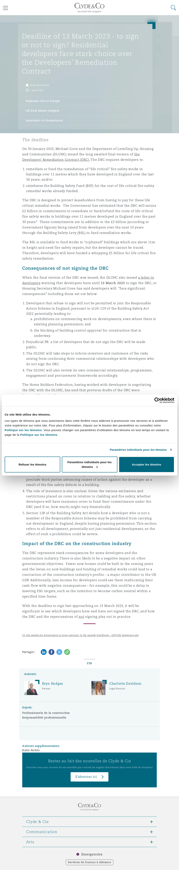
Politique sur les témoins (38, 434)
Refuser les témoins (32, 464)
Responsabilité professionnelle (44, 717)
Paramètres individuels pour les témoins (138, 449)
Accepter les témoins (146, 464)
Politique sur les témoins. (24, 429)
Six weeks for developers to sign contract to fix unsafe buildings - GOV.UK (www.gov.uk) (82, 635)
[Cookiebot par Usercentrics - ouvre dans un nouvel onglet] (157, 400)
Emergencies (91, 854)
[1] (24, 635)
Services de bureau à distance (89, 862)
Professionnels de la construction (46, 713)
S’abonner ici (86, 777)
